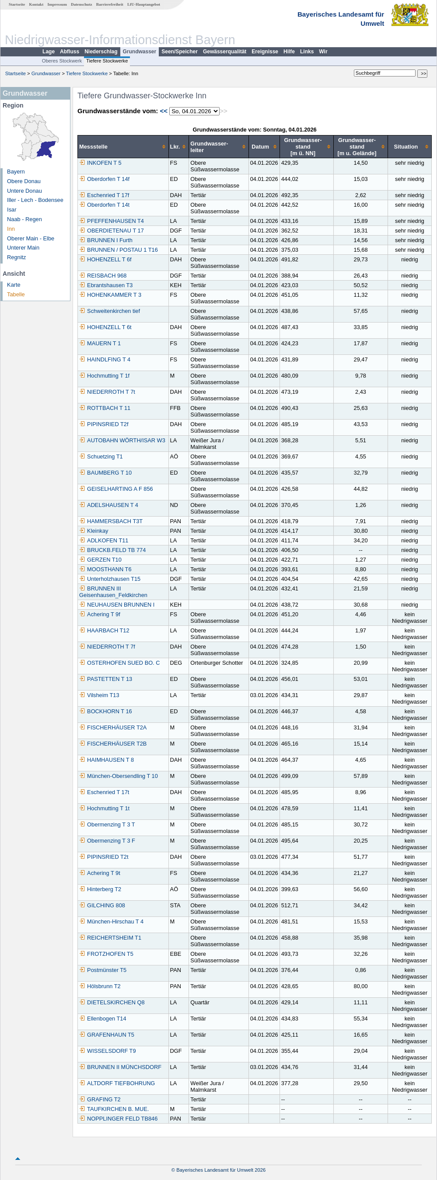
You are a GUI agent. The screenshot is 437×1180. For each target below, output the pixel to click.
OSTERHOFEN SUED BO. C (119, 662)
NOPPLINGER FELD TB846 (118, 1118)
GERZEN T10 (100, 559)
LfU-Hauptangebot (143, 4)
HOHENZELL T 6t (105, 327)
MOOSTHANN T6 (105, 569)
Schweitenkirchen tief (109, 311)
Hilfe (289, 52)
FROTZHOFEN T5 (106, 954)
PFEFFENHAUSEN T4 (111, 221)
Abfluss (69, 52)
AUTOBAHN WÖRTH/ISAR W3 (122, 440)
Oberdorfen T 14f (104, 179)
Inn (11, 229)
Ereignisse (265, 52)
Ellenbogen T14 (102, 1018)
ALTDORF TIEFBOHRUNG (117, 1083)
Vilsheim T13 (99, 695)
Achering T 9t (99, 873)
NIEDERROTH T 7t (107, 392)
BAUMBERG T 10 (105, 472)
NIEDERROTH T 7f (107, 646)
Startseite (17, 4)
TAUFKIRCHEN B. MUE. (114, 1109)
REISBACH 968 (102, 275)
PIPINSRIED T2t (103, 857)
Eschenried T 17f (104, 195)
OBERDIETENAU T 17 (111, 230)
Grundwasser (140, 52)
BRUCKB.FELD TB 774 (112, 550)
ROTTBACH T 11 (104, 408)
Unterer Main (23, 247)
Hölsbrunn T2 (100, 986)
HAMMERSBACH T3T (111, 521)
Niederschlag (100, 52)
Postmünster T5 (102, 970)
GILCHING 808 (102, 905)
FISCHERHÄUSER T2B (113, 743)
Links (307, 52)
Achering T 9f (99, 614)
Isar (11, 209)
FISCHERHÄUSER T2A (113, 727)
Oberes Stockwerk (62, 60)
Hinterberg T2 (100, 889)
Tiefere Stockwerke (107, 60)
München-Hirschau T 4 (111, 921)
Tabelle (16, 294)
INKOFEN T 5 (100, 163)
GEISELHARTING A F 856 (116, 489)
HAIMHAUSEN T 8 (106, 760)
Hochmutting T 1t (104, 808)
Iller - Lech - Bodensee (35, 200)
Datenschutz (81, 4)
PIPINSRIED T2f (103, 424)
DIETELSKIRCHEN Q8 (112, 1002)
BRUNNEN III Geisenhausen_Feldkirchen (113, 591)
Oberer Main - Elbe (30, 238)
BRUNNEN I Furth (106, 240)
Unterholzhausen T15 (109, 579)
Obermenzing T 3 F (107, 840)
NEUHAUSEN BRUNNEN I (116, 604)
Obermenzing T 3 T (107, 824)
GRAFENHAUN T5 (106, 1034)
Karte (14, 284)
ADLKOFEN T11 (103, 540)
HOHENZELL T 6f (105, 259)
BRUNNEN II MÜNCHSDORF (120, 1067)
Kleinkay (93, 531)
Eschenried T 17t (104, 792)
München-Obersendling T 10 (118, 776)
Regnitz (16, 257)
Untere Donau (24, 190)
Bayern (16, 171)
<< (164, 111)
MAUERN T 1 (100, 343)
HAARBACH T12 (104, 630)
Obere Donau (24, 181)
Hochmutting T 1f (104, 375)
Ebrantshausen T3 (106, 285)
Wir (323, 52)
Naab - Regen (24, 219)
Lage (48, 52)
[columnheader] (123, 146)
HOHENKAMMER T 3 (110, 295)
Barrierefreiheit (109, 4)
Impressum (57, 4)
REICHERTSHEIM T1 (110, 937)
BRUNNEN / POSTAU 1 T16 (118, 249)
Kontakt (36, 4)
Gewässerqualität (224, 52)
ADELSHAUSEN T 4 (108, 505)
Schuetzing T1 (101, 456)
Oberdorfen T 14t (104, 204)
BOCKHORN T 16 (105, 711)
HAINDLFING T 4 (104, 359)
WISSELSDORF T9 (107, 1051)
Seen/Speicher (179, 52)
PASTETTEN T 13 (105, 679)
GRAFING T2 (100, 1099)
